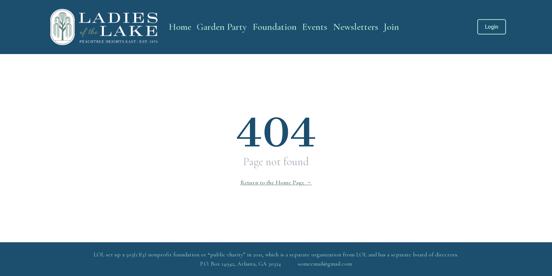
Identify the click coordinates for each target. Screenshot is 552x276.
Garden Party (222, 27)
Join (391, 27)
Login (491, 27)
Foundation (275, 27)
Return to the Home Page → (276, 182)
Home (180, 27)
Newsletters (355, 27)
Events (314, 27)
